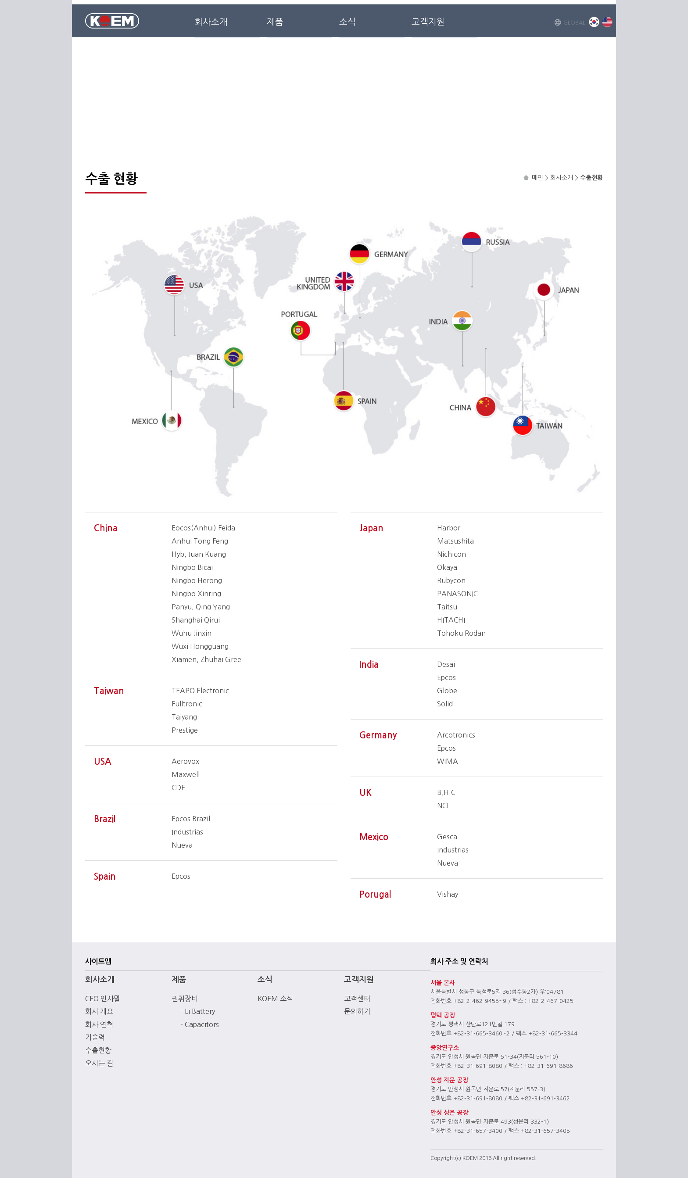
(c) (458, 1158)
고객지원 (428, 22)
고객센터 (357, 998)
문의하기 (357, 1011)
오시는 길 (99, 1063)
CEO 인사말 (102, 998)
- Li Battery (197, 1011)
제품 (275, 22)
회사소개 (211, 22)
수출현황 (98, 1050)
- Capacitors (199, 1024)
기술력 (95, 1037)
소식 (347, 22)
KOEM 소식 (275, 998)
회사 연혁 (99, 1024)
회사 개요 (99, 1011)
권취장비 (185, 998)
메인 (537, 178)
